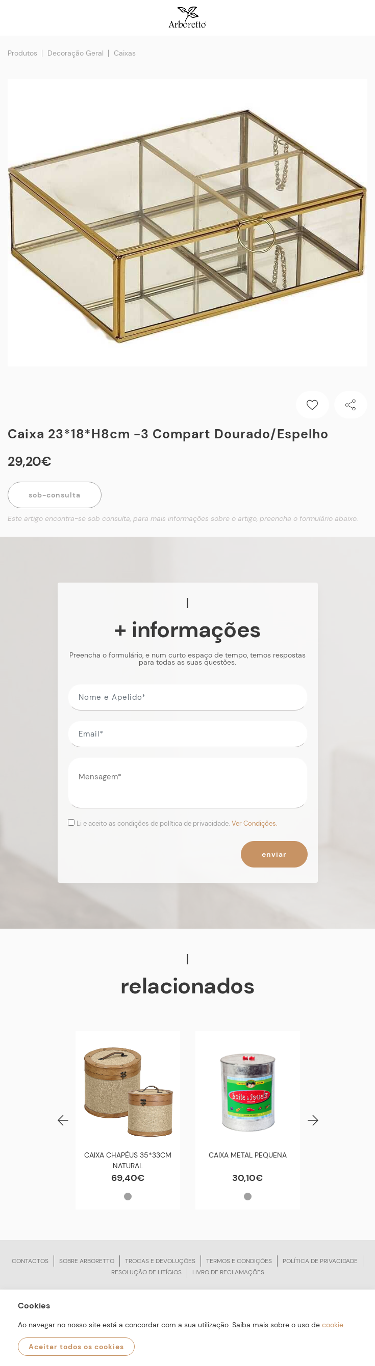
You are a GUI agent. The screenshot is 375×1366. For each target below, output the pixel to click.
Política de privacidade (320, 1261)
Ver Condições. (255, 823)
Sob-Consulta (55, 495)
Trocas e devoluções (160, 1261)
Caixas (125, 53)
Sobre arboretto (86, 1261)
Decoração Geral (75, 53)
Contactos (30, 1261)
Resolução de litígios (146, 1272)
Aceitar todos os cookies (76, 1346)
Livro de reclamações (228, 1272)
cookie (332, 1324)
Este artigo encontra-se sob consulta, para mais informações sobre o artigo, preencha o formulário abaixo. (183, 518)
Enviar (274, 854)
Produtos (22, 53)
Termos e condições (239, 1261)
